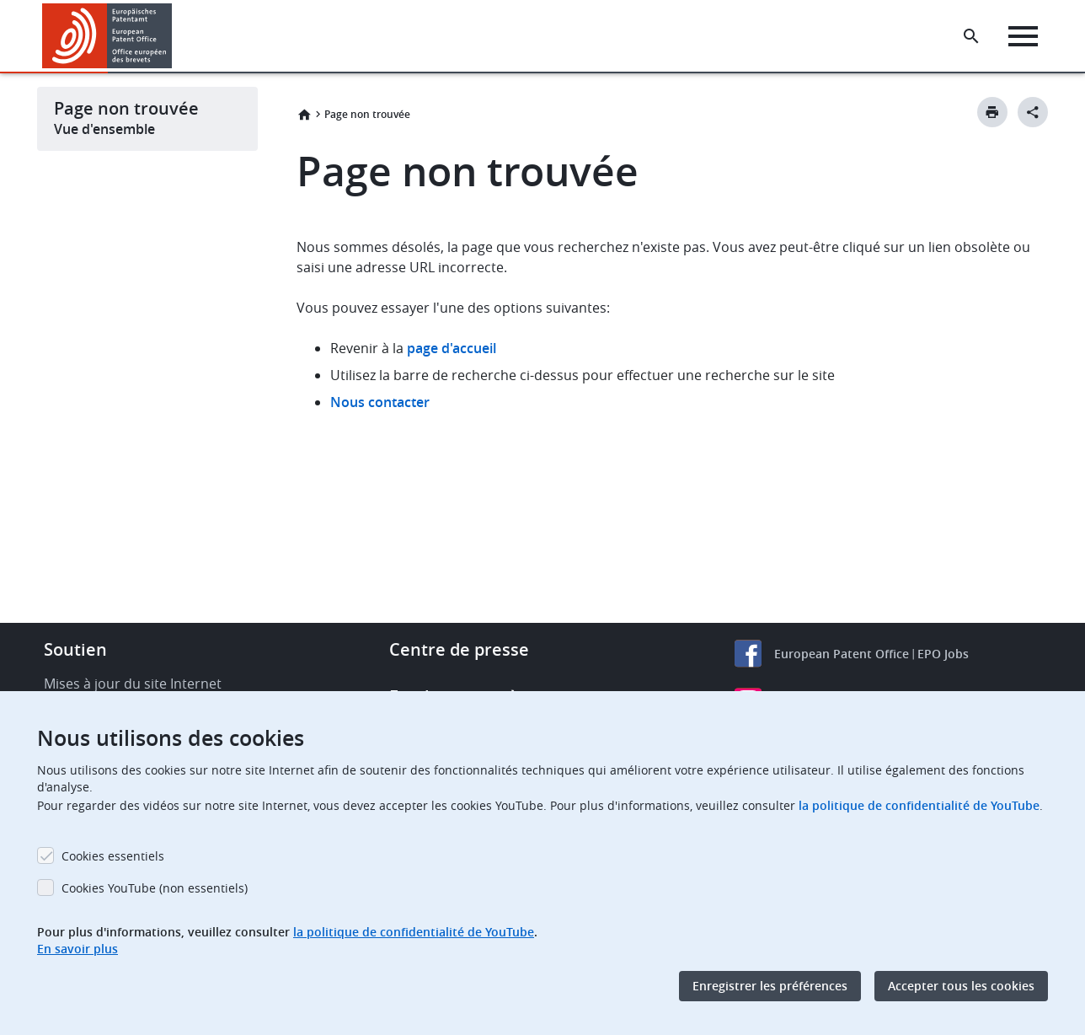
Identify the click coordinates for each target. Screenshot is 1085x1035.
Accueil (304, 115)
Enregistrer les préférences (769, 986)
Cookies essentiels (112, 856)
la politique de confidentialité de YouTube (919, 805)
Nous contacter (380, 402)
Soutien (75, 649)
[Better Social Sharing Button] (1033, 112)
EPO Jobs (943, 654)
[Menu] (1023, 36)
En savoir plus (77, 949)
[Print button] (992, 112)
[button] (175, 36)
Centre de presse (459, 649)
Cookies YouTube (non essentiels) (154, 888)
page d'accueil (451, 348)
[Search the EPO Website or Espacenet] (971, 36)
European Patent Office (841, 654)
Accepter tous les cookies (961, 986)
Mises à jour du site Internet (133, 683)
